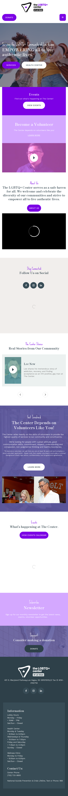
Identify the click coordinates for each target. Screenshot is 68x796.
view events (34, 105)
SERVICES (11, 65)
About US (34, 208)
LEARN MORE (34, 135)
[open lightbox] (34, 158)
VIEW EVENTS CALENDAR (34, 535)
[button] (62, 17)
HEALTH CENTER (34, 65)
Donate (9, 17)
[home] (34, 7)
